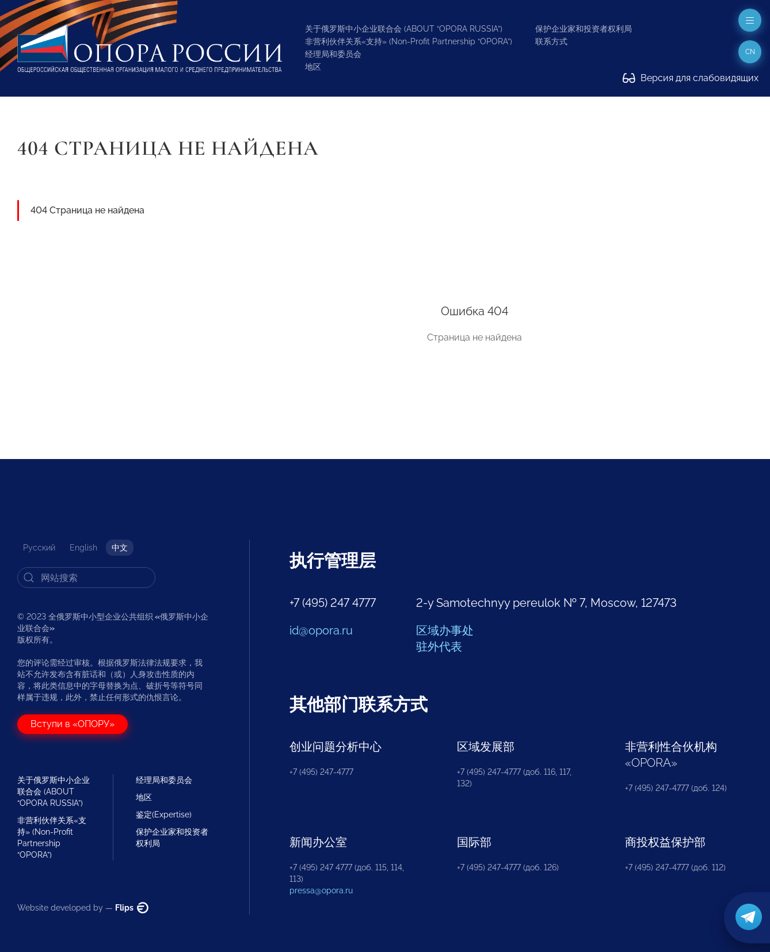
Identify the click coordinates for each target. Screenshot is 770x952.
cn (750, 52)
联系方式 (551, 41)
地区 (313, 66)
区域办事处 (445, 630)
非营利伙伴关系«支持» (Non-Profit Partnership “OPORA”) (408, 41)
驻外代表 (439, 646)
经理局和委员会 (333, 54)
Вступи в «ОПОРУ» (73, 723)
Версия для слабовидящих (690, 77)
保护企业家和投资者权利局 (583, 28)
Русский (39, 547)
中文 (120, 547)
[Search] (86, 577)
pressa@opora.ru (321, 890)
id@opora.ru (321, 630)
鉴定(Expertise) (164, 814)
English (83, 547)
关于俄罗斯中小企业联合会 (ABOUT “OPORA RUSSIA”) (403, 28)
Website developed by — (82, 907)
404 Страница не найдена (87, 210)
